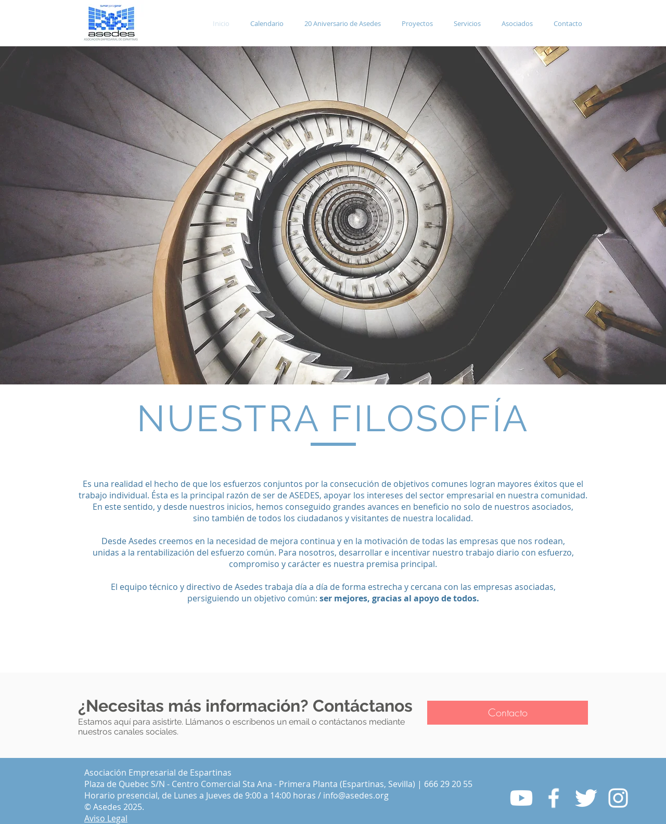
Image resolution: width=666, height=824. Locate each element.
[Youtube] (521, 798)
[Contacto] (507, 713)
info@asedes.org (356, 795)
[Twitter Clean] (586, 798)
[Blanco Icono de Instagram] (618, 798)
